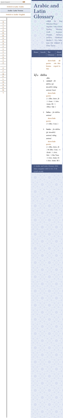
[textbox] (11, 2)
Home (36, 52)
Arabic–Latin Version (15, 10)
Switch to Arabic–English (15, 14)
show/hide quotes (51, 94)
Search (42, 52)
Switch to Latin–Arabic (15, 6)
